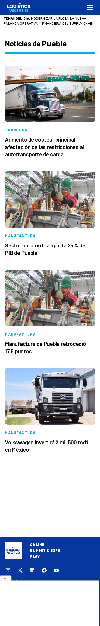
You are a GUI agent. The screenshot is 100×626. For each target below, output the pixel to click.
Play (35, 557)
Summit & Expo (45, 551)
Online (37, 545)
